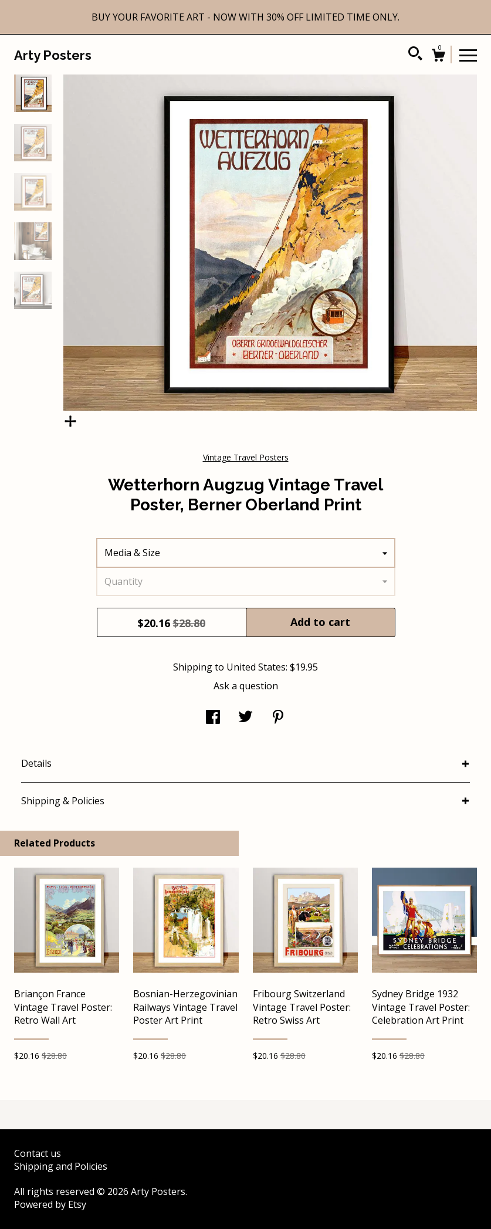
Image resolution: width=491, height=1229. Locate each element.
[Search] (415, 55)
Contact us (37, 1153)
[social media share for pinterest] (278, 718)
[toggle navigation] (468, 54)
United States (256, 667)
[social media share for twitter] (245, 718)
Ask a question (246, 685)
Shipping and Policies (60, 1166)
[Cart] (438, 57)
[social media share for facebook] (213, 718)
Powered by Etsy (50, 1204)
